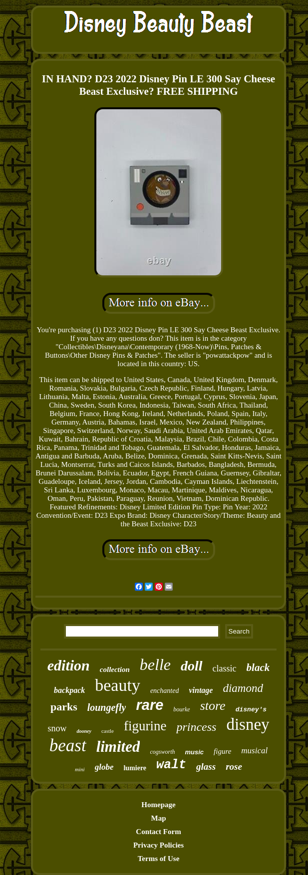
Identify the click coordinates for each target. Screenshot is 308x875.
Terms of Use (159, 859)
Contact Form (158, 832)
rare (149, 705)
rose (234, 766)
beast (67, 745)
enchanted (164, 690)
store (213, 705)
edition (68, 665)
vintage (201, 690)
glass (206, 766)
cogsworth (162, 751)
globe (104, 767)
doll (192, 665)
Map (158, 818)
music (194, 752)
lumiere (134, 768)
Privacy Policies (158, 845)
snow (56, 728)
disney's (251, 709)
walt (171, 765)
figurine (145, 725)
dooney (83, 731)
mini (80, 769)
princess (196, 726)
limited (118, 746)
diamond (243, 688)
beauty (117, 685)
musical (254, 750)
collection (115, 669)
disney (247, 724)
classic (225, 668)
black (258, 667)
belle (155, 664)
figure (222, 751)
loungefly (106, 707)
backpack (69, 690)
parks (63, 706)
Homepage (158, 805)
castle (107, 731)
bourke (181, 709)
